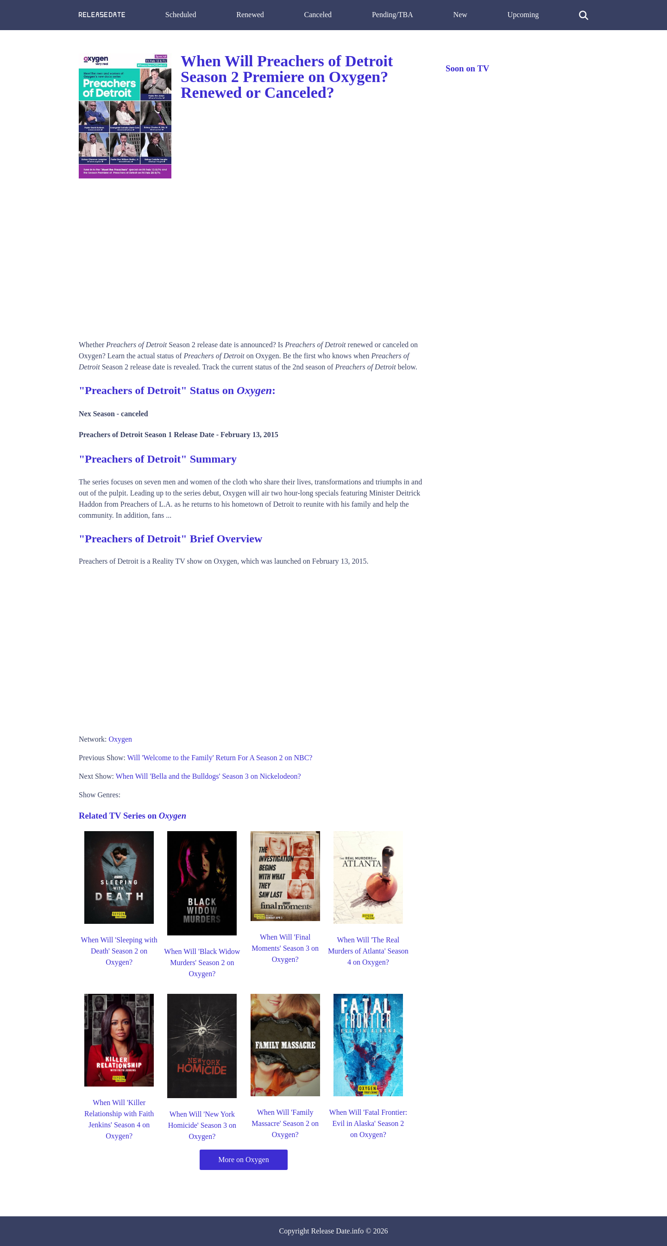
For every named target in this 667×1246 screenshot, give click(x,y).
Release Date (330, 1231)
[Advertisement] (253, 256)
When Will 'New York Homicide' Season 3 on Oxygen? (202, 1125)
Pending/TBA (392, 15)
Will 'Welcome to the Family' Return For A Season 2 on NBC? (220, 758)
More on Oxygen (243, 1159)
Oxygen (120, 739)
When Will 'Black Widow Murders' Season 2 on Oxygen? (202, 962)
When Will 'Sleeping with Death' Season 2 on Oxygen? (119, 951)
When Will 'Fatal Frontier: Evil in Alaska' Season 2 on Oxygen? (368, 1123)
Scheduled (180, 15)
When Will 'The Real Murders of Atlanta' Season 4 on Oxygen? (368, 951)
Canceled (318, 15)
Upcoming (523, 15)
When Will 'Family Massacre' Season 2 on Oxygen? (285, 1123)
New (460, 15)
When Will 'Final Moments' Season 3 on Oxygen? (285, 948)
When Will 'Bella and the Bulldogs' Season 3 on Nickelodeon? (208, 776)
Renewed (250, 15)
